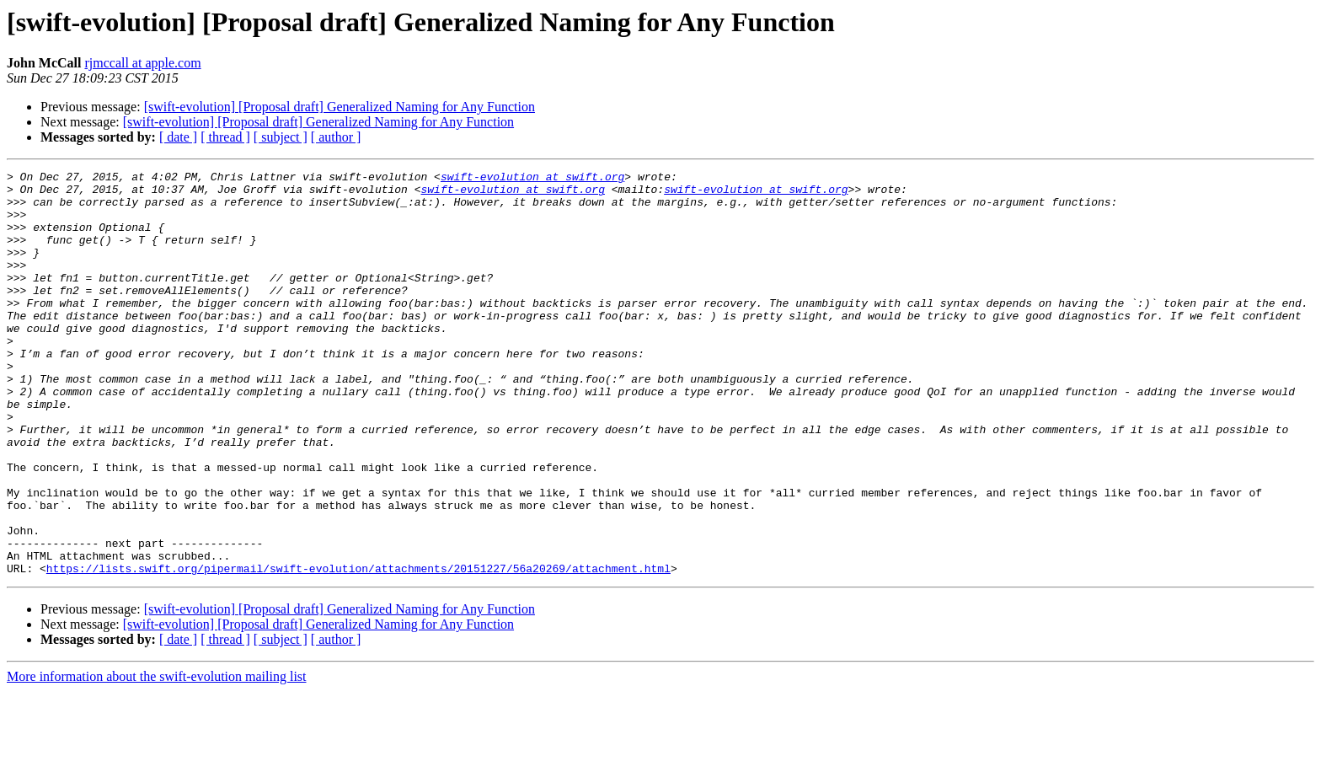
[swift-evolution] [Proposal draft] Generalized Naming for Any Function (339, 106)
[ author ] (336, 137)
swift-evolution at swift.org (532, 178)
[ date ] (178, 137)
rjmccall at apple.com (142, 63)
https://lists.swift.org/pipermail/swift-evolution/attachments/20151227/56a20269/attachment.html (358, 649)
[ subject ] (281, 137)
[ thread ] (225, 137)
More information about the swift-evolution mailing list (157, 757)
